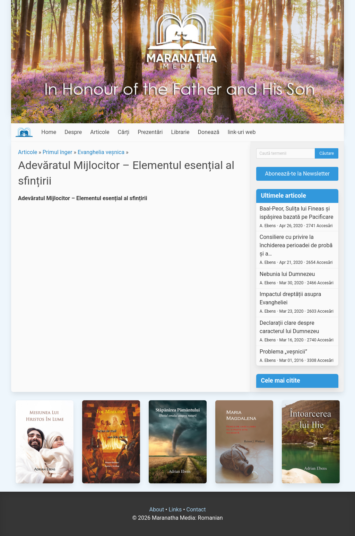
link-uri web (242, 132)
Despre (73, 132)
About (156, 509)
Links (175, 509)
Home (48, 132)
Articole (99, 132)
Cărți (124, 132)
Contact (196, 509)
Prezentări (150, 132)
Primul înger (57, 152)
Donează (208, 132)
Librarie (180, 132)
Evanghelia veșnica (101, 152)
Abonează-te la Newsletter (297, 173)
